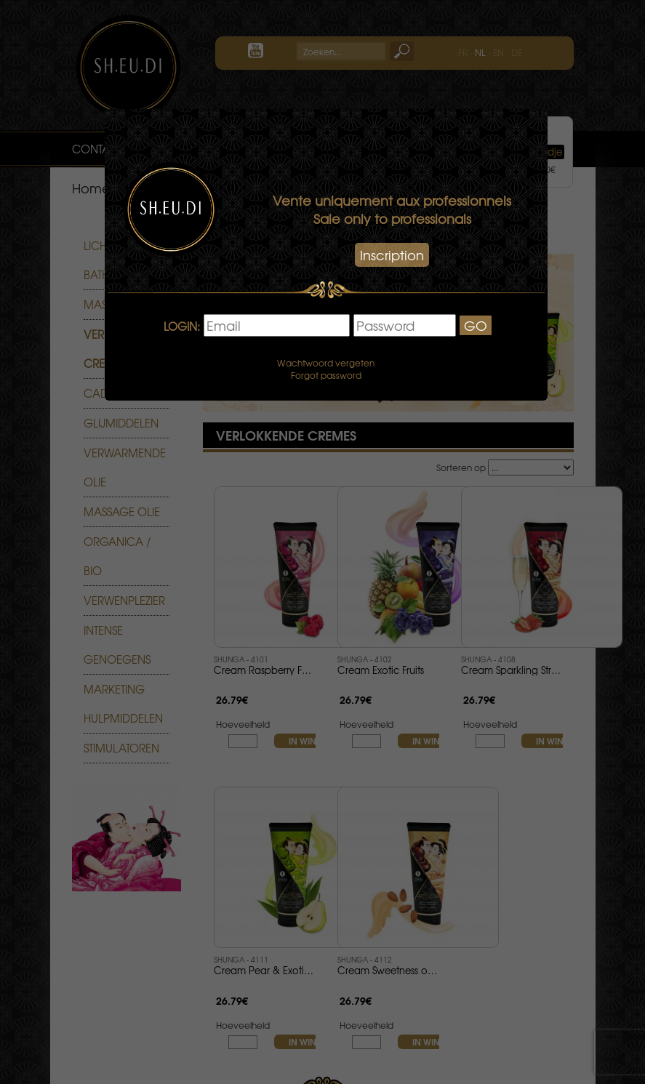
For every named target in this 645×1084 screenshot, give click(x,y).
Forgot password (326, 375)
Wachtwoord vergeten (325, 362)
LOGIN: (182, 326)
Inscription (392, 255)
